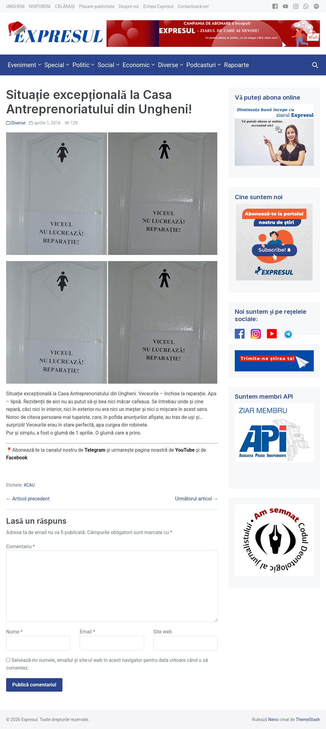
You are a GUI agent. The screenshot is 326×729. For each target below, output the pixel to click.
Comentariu (20, 546)
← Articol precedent (28, 499)
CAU (30, 485)
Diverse (18, 122)
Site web (162, 632)
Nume (14, 632)
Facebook (17, 458)
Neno (273, 719)
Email (87, 632)
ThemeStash (308, 719)
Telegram (94, 450)
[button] (315, 65)
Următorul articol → (196, 499)
